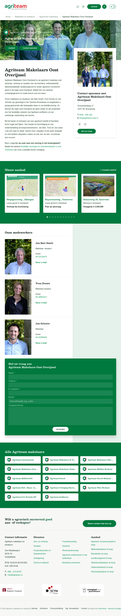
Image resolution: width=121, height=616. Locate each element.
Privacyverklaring (56, 608)
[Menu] (104, 6)
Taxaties (37, 546)
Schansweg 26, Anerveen (96, 199)
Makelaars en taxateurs (25, 17)
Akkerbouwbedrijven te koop (103, 563)
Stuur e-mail (41, 262)
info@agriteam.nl (15, 575)
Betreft (11, 397)
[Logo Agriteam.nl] (16, 6)
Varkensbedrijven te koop (102, 567)
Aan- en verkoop (41, 541)
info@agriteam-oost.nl (88, 118)
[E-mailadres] (83, 6)
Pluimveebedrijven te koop (102, 572)
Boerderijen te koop (99, 554)
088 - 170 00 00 (14, 572)
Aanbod (94, 7)
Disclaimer (44, 608)
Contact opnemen (30, 48)
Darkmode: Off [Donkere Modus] (112, 6)
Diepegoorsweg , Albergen (20, 199)
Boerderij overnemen (71, 563)
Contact (84, 608)
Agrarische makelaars (48, 17)
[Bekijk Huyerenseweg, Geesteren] (60, 186)
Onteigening (39, 558)
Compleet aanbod (108, 170)
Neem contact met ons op (99, 524)
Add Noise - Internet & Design (110, 608)
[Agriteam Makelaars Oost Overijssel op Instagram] (85, 124)
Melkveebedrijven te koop (102, 549)
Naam (11, 373)
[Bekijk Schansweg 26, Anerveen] (98, 186)
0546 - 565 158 (85, 115)
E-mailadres (14, 389)
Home (8, 17)
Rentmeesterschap (70, 550)
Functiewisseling (69, 541)
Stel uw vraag (86, 131)
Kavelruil (66, 546)
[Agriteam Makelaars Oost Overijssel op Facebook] (79, 124)
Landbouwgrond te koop (101, 558)
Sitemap (34, 608)
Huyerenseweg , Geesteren (59, 199)
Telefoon (12, 381)
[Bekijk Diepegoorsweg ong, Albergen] (22, 186)
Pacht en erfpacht (41, 563)
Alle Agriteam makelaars (24, 451)
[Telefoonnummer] (78, 6)
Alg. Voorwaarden (72, 608)
